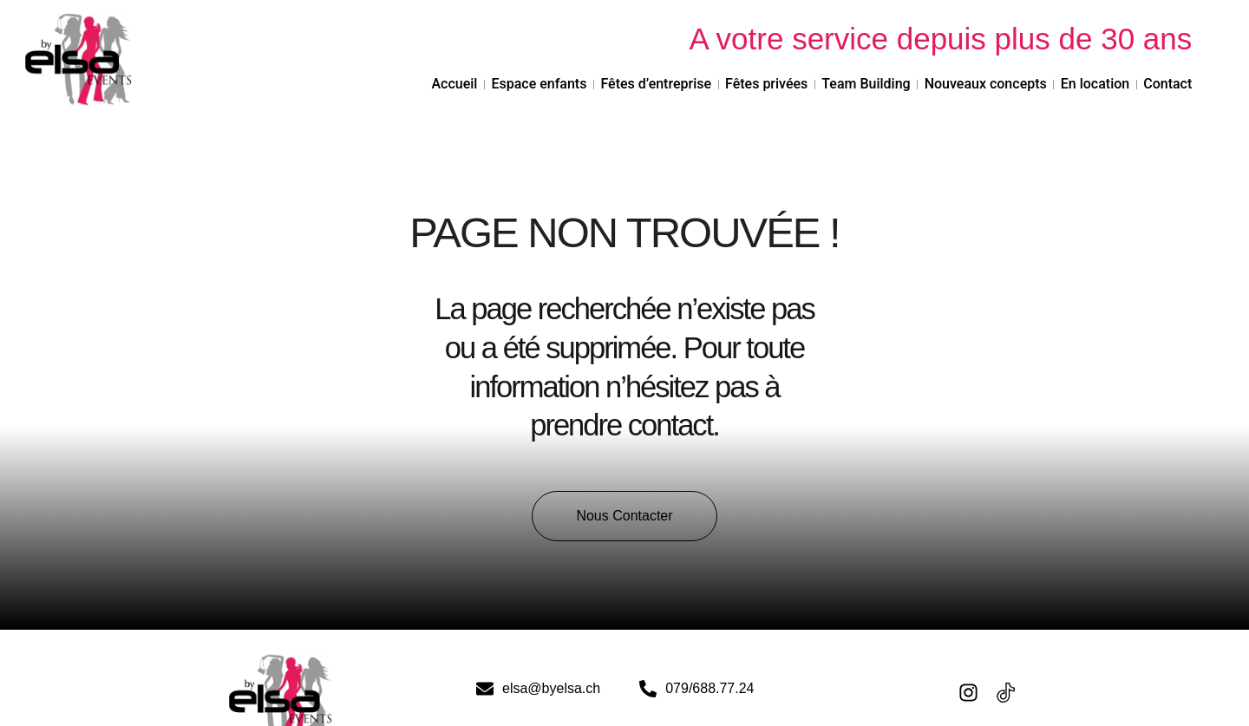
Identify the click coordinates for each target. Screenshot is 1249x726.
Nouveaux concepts (986, 83)
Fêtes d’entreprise (655, 83)
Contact (1167, 83)
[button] (624, 516)
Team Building (865, 83)
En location (1095, 83)
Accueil (454, 83)
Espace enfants (538, 83)
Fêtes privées (766, 83)
